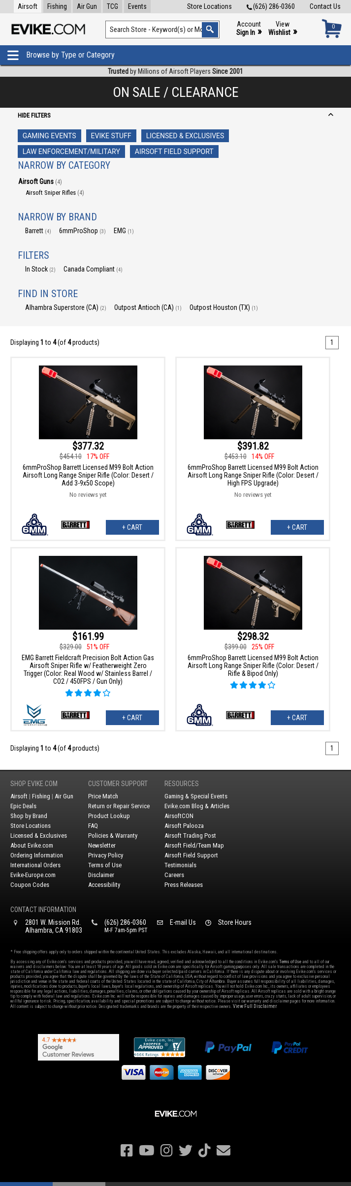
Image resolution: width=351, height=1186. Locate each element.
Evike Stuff (111, 136)
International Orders (35, 865)
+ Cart (132, 527)
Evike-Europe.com (33, 875)
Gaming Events (49, 136)
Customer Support (118, 784)
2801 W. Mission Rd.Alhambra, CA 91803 (53, 926)
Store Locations (209, 6)
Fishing (57, 6)
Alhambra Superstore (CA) (65, 307)
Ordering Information (36, 855)
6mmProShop (82, 231)
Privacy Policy (105, 855)
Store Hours (235, 922)
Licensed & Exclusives (185, 136)
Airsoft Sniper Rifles (55, 192)
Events (137, 6)
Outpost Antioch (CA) (148, 307)
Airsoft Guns (40, 181)
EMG (124, 231)
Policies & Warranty (112, 835)
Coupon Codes (29, 884)
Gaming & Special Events (195, 796)
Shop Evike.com (34, 784)
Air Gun (87, 6)
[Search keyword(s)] (162, 29)
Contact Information (43, 909)
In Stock (40, 269)
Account (248, 28)
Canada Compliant (93, 269)
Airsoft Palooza (184, 825)
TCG (112, 6)
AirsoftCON (178, 816)
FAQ (93, 825)
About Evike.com (31, 845)
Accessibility (104, 884)
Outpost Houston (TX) (224, 307)
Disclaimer (101, 875)
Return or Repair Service (119, 806)
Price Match (103, 796)
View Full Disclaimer (255, 1006)
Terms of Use (105, 865)
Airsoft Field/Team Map (194, 845)
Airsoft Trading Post (190, 835)
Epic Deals (23, 806)
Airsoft (27, 6)
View (282, 28)
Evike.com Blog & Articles (196, 806)
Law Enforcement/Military (71, 151)
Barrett (38, 231)
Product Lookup (109, 816)
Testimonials (180, 865)
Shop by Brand (28, 816)
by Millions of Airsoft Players (175, 71)
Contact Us (325, 6)
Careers (174, 875)
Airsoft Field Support (174, 151)
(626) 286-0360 (271, 6)
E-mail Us (183, 922)
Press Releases (183, 884)
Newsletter (102, 845)
